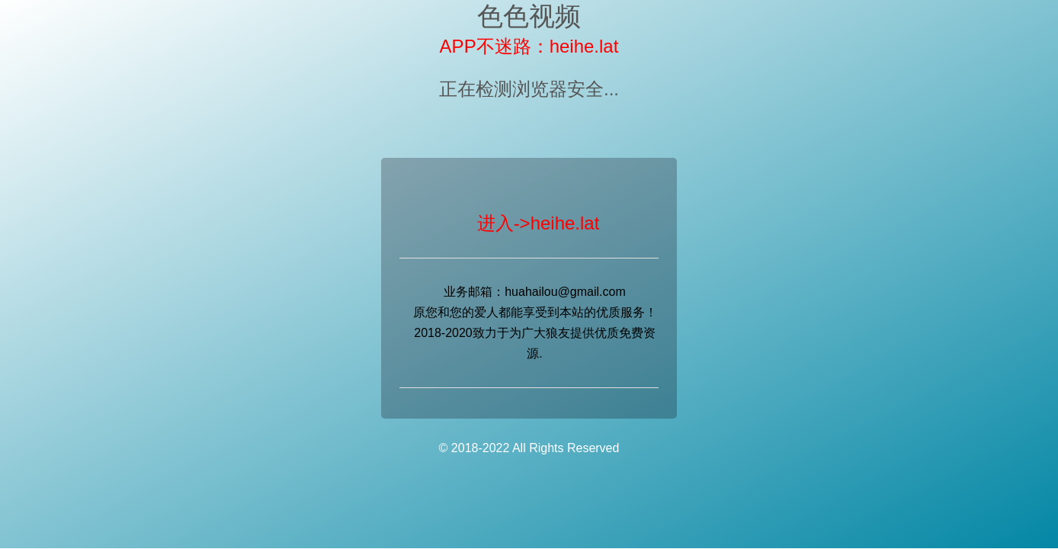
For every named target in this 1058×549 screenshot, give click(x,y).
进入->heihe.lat (538, 223)
